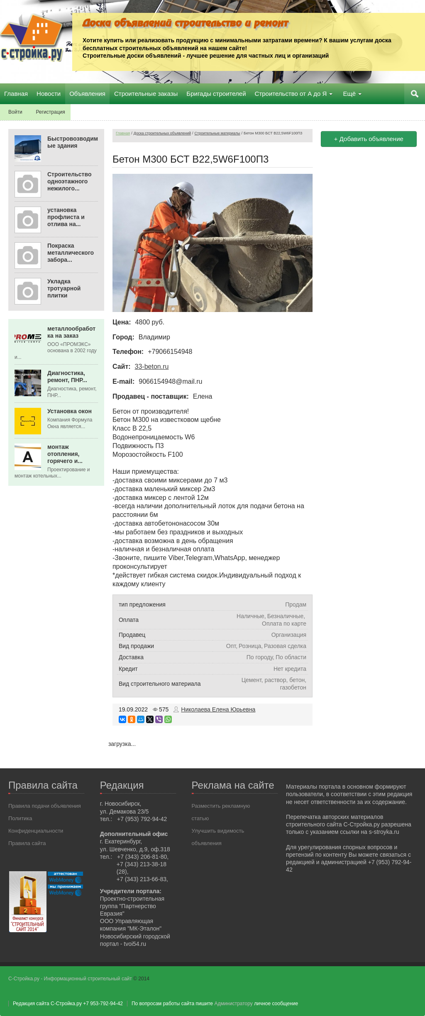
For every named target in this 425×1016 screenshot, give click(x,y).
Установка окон (69, 411)
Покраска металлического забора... (70, 252)
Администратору (233, 1003)
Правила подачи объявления (44, 806)
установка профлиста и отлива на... (66, 217)
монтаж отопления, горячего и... (65, 453)
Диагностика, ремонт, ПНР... (67, 376)
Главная (123, 133)
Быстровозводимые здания (72, 142)
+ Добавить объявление (368, 138)
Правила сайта (27, 843)
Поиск (414, 93)
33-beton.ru (152, 366)
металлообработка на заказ (71, 332)
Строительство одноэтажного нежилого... (69, 181)
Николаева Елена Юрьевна (218, 709)
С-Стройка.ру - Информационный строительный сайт (70, 979)
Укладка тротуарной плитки (64, 288)
